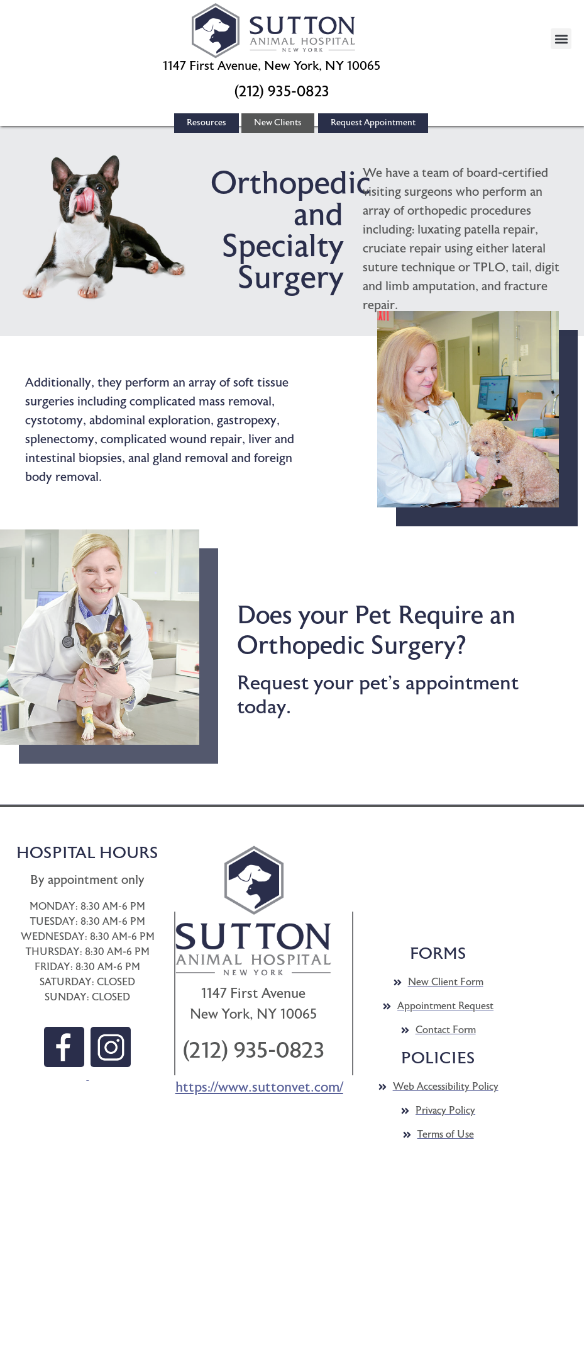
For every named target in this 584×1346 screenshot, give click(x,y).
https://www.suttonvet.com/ (259, 1087)
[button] (273, 31)
